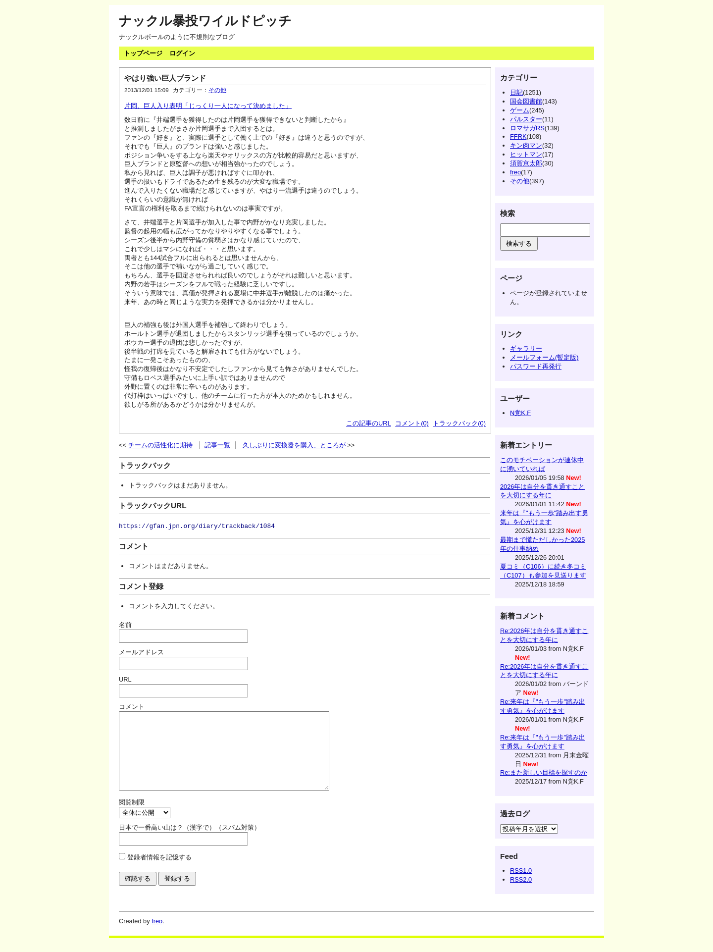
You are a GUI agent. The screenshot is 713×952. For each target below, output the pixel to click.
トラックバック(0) (459, 423)
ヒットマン (526, 154)
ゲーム (519, 110)
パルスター (526, 119)
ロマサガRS (527, 128)
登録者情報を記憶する (159, 872)
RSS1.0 (521, 870)
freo (515, 172)
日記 (516, 92)
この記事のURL (368, 423)
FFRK (518, 136)
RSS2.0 (521, 879)
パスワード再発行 (535, 366)
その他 (217, 90)
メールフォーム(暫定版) (544, 357)
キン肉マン (526, 145)
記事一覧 (217, 445)
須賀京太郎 (526, 163)
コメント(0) (412, 423)
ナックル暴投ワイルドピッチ (205, 21)
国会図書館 (526, 101)
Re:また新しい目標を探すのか (543, 772)
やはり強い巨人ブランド (165, 78)
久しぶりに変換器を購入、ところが (294, 445)
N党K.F (520, 413)
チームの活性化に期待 (160, 445)
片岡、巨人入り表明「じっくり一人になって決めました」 (208, 105)
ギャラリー (526, 348)
